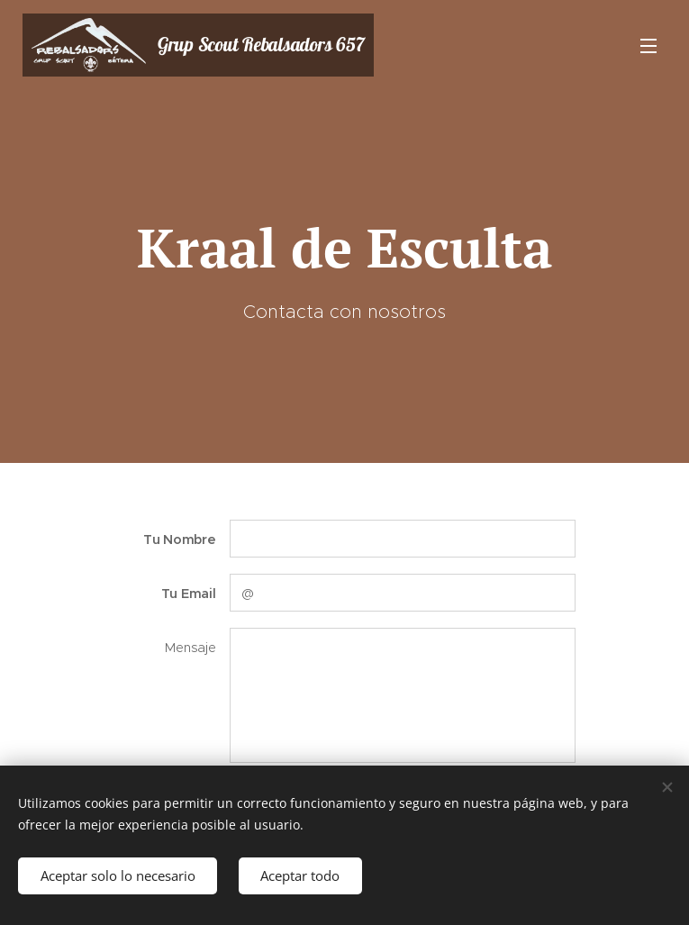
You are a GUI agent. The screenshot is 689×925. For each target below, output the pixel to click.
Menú (648, 46)
